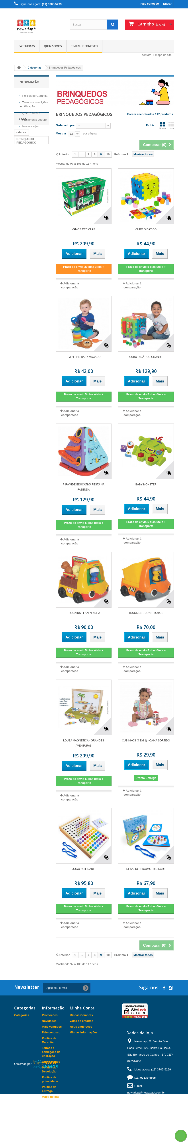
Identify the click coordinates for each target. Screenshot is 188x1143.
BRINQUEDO (25, 178)
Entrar (167, 3)
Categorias (27, 46)
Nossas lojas (30, 124)
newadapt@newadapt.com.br (146, 1092)
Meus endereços (81, 1026)
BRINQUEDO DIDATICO (25, 200)
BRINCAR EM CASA (30, 191)
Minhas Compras (81, 1015)
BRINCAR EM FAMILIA (25, 220)
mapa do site (163, 55)
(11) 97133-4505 (145, 1077)
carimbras (23, 171)
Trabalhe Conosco (84, 46)
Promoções (50, 1015)
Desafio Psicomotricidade (146, 869)
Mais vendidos (52, 1026)
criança (21, 154)
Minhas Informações (84, 1032)
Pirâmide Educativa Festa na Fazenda (83, 487)
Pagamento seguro (34, 118)
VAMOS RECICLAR (83, 229)
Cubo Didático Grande (146, 357)
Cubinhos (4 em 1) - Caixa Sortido (146, 740)
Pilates (40, 171)
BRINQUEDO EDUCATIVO (25, 210)
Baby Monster (146, 484)
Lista (171, 126)
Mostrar (61, 133)
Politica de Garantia (34, 94)
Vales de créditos (81, 1021)
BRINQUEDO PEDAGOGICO (26, 163)
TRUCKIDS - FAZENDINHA (83, 613)
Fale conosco (150, 3)
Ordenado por (65, 125)
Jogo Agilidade (83, 869)
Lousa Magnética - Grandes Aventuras (83, 743)
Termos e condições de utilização (51, 1052)
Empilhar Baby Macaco (83, 357)
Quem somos (53, 46)
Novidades (49, 1021)
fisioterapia (24, 185)
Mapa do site (50, 1096)
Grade (162, 126)
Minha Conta (82, 1008)
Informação (29, 82)
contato (146, 55)
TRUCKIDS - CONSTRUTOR (146, 613)
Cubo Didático (146, 229)
